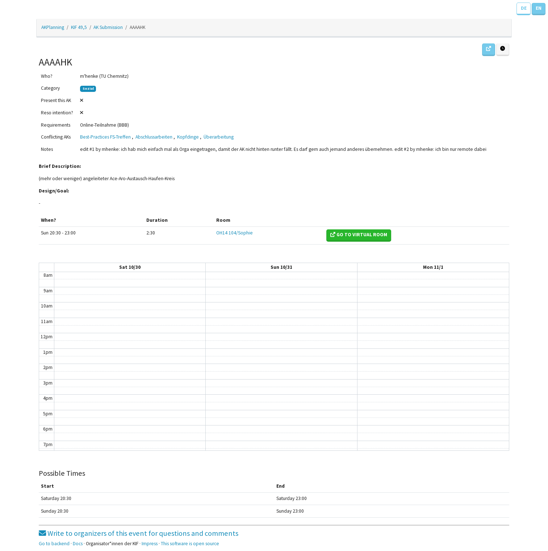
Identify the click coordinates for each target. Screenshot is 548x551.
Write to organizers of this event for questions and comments (138, 533)
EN (538, 8)
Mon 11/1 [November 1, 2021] (433, 267)
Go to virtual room (358, 235)
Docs (78, 544)
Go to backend (54, 544)
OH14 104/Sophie (234, 233)
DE (524, 8)
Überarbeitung (219, 137)
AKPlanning (52, 27)
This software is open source (190, 544)
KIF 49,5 (79, 27)
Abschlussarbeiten (153, 137)
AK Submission (108, 27)
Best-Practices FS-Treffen (105, 137)
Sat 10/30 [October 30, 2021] (130, 267)
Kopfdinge (188, 137)
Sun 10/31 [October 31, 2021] (281, 267)
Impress (150, 544)
